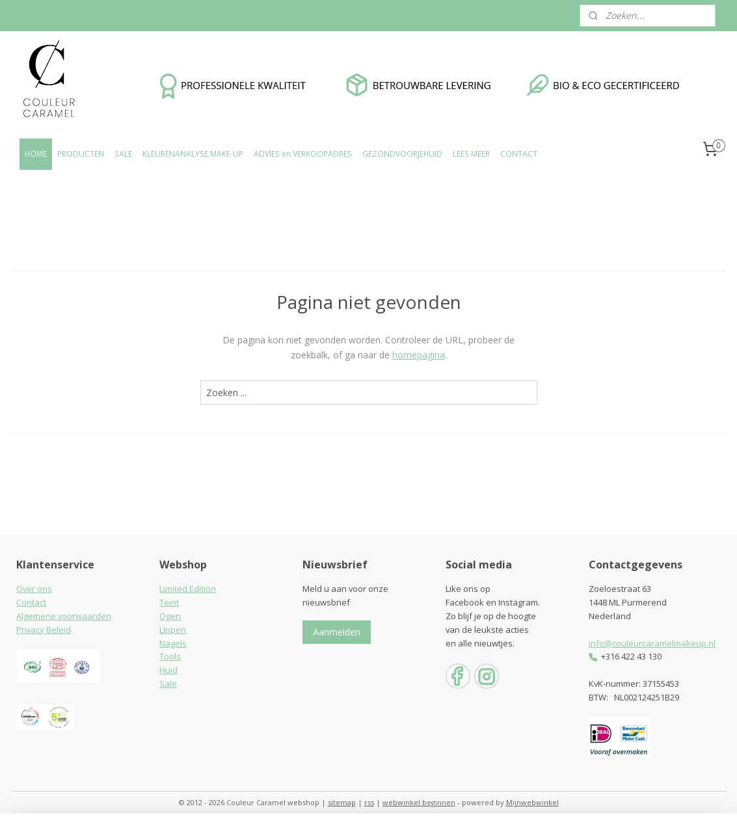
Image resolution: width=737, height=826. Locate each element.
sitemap (342, 802)
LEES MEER (471, 153)
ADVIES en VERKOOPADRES (303, 153)
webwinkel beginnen (418, 802)
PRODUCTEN (80, 153)
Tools (170, 656)
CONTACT (518, 153)
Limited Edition (187, 588)
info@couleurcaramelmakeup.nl (652, 643)
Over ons (34, 588)
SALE (123, 153)
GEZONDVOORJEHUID (402, 153)
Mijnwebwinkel (532, 802)
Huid (168, 670)
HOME (36, 153)
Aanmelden (336, 632)
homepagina (418, 355)
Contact (31, 602)
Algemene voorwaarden (63, 616)
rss (369, 802)
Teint (169, 602)
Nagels (173, 643)
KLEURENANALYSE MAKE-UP (192, 153)
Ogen (170, 616)
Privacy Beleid (43, 629)
